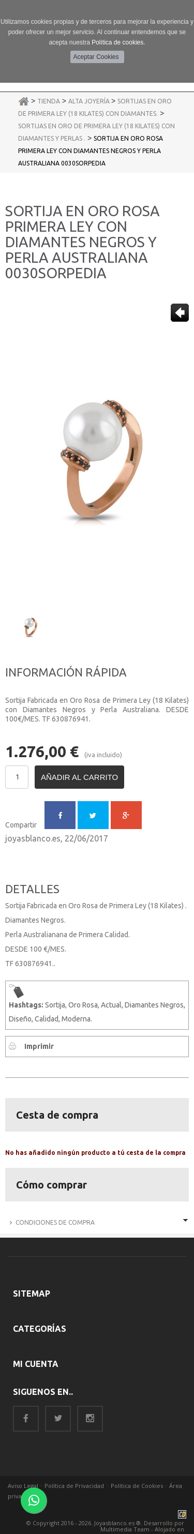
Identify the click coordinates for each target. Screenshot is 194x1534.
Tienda (48, 101)
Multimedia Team (125, 1529)
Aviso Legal (23, 1486)
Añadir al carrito (79, 777)
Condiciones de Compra (55, 1222)
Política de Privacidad (74, 1486)
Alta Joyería (89, 101)
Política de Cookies (137, 1486)
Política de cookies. (118, 42)
